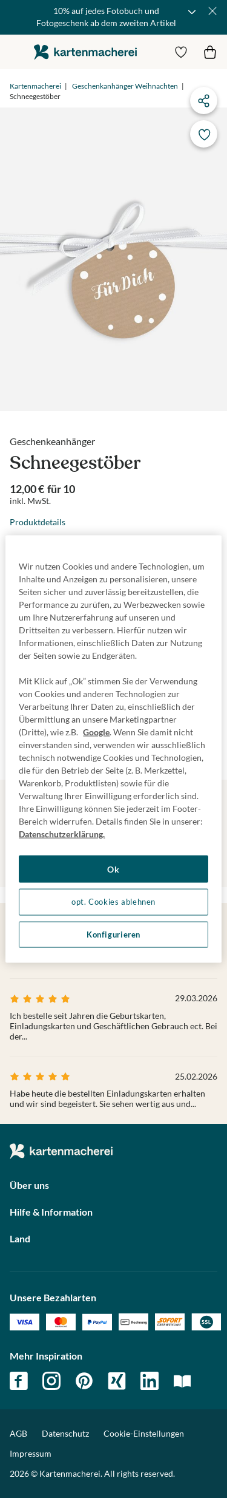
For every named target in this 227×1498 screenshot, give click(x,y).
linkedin (149, 1381)
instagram (51, 1381)
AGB (18, 1433)
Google (96, 731)
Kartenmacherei (35, 85)
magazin (182, 1381)
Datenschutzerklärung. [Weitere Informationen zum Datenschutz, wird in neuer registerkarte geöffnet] (62, 833)
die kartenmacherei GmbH (85, 52)
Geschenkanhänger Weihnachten (125, 85)
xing (117, 1381)
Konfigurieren (113, 934)
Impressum (30, 1453)
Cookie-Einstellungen (144, 1433)
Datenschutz (65, 1433)
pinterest (84, 1381)
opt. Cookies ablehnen (113, 902)
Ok (113, 868)
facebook (19, 1381)
